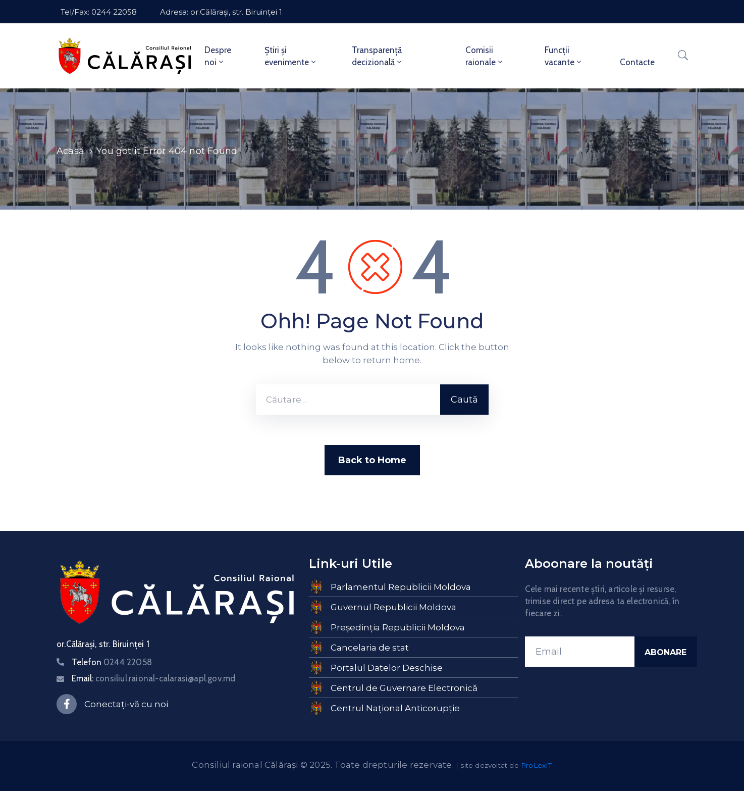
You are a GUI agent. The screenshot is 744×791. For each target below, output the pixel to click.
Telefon (112, 662)
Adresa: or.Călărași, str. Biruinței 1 (221, 12)
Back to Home (372, 460)
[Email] (579, 651)
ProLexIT (536, 765)
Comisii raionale (484, 56)
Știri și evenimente (290, 56)
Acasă (70, 151)
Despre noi (217, 56)
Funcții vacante (564, 56)
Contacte (637, 62)
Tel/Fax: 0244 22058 (99, 12)
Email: (153, 678)
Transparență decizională (377, 56)
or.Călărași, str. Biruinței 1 (103, 644)
